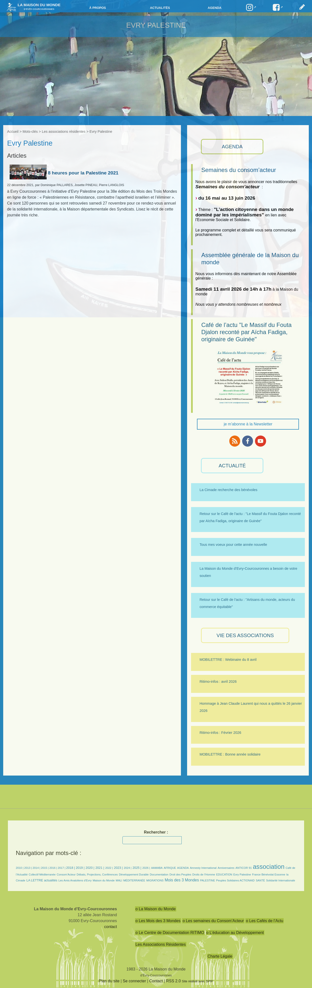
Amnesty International (203, 867)
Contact (156, 981)
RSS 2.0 (173, 981)
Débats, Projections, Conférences (97, 874)
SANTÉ (260, 880)
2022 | (109, 867)
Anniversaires (226, 867)
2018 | (71, 868)
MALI (119, 880)
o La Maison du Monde (156, 909)
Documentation (159, 874)
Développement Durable (134, 874)
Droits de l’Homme (203, 874)
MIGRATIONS (155, 880)
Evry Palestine (242, 874)
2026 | (146, 867)
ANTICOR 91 (243, 867)
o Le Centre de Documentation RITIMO (170, 933)
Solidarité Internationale (280, 880)
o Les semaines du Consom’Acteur (213, 921)
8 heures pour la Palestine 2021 (64, 172)
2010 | (20, 867)
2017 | (62, 867)
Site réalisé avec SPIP (197, 981)
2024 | (128, 867)
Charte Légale (220, 956)
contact (110, 927)
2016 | (53, 867)
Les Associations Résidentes (161, 944)
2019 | (80, 868)
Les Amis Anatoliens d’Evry (75, 880)
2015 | (45, 867)
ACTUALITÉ (232, 465)
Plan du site (109, 981)
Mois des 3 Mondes (182, 880)
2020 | (90, 868)
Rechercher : (156, 832)
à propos (97, 8)
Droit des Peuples (180, 874)
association (268, 866)
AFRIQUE (170, 867)
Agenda (214, 8)
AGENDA (232, 146)
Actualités (160, 8)
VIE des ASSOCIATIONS (245, 635)
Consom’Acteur (66, 874)
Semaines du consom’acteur (238, 170)
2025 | (137, 868)
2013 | (28, 867)
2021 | (100, 868)
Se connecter (134, 981)
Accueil (13, 131)
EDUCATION (224, 874)
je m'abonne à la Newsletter (248, 424)
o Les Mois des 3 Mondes (158, 921)
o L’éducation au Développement (235, 933)
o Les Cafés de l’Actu (264, 921)
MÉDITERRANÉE (134, 880)
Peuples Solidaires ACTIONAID (235, 880)
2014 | (37, 867)
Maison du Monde (104, 880)
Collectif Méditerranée (42, 874)
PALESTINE (207, 880)
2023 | (118, 868)
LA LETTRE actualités (41, 880)
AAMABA (157, 867)
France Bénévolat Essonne (268, 874)
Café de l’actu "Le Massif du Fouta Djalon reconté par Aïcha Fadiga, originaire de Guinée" (246, 332)
